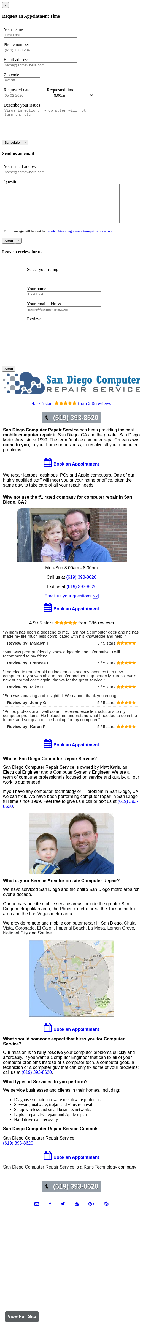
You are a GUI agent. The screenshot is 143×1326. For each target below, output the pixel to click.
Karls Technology (100, 1186)
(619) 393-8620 (81, 597)
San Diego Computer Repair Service (38, 1186)
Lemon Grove (120, 947)
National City (15, 952)
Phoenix (68, 928)
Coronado (24, 947)
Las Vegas (39, 933)
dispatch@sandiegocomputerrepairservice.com (79, 243)
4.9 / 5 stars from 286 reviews (71, 423)
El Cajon (45, 947)
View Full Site (22, 1316)
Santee (45, 952)
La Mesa (96, 947)
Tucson (115, 928)
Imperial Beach (71, 947)
